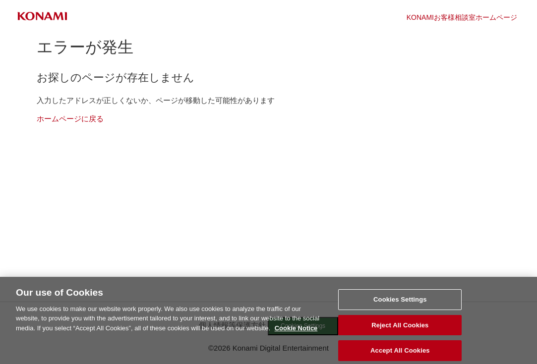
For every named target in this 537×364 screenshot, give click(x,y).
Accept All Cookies (400, 353)
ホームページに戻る (70, 118)
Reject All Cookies (399, 328)
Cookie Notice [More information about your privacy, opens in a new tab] (296, 331)
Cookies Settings (400, 302)
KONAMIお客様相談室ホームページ (462, 17)
